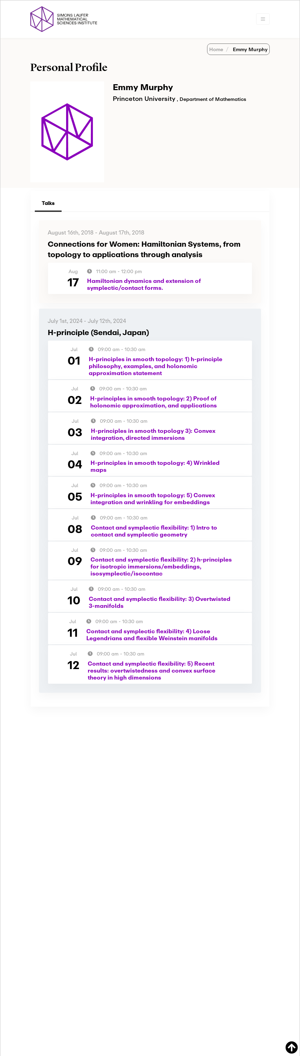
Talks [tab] (48, 203)
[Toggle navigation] (263, 19)
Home (216, 49)
